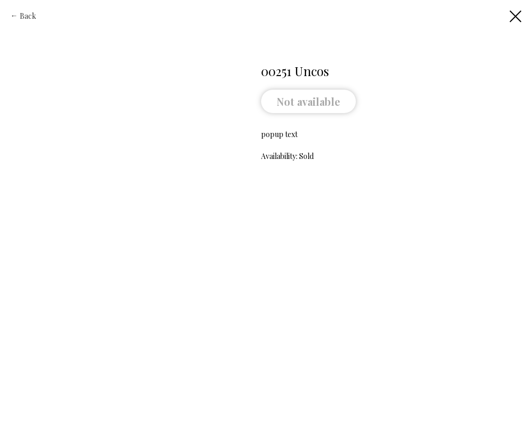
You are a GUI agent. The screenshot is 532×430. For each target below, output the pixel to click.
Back (28, 16)
